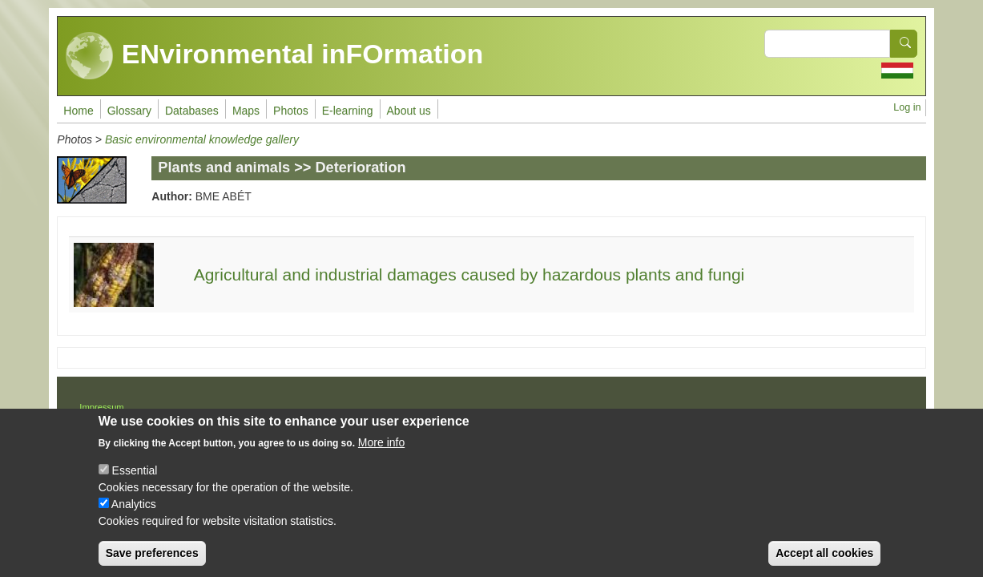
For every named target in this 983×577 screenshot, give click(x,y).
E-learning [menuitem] (347, 110)
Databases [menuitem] (192, 110)
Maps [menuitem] (246, 110)
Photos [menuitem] (290, 110)
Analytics (133, 514)
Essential (135, 480)
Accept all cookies (824, 563)
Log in (907, 107)
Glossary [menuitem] (129, 110)
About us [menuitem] (409, 110)
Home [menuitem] (78, 110)
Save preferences (152, 563)
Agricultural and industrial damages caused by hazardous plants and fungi (469, 274)
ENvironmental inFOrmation (274, 56)
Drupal (543, 413)
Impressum (101, 407)
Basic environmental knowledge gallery (202, 139)
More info (381, 452)
